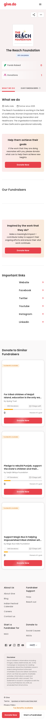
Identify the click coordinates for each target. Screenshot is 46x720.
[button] (23, 55)
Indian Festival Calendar (11, 605)
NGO (6, 634)
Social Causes (33, 630)
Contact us (9, 616)
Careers (8, 611)
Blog (6, 598)
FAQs (28, 597)
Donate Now (23, 164)
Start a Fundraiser (33, 715)
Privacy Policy (9, 705)
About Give (9, 593)
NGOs (29, 635)
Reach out (31, 601)
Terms (6, 701)
